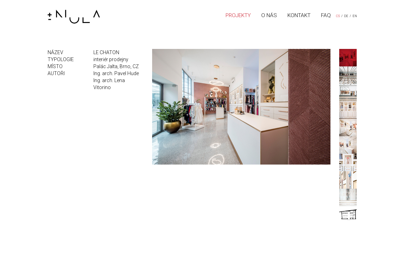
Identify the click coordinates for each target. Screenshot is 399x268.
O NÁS (269, 15)
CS (338, 16)
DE (346, 16)
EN (354, 16)
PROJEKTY (238, 15)
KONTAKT (299, 15)
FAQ (326, 15)
